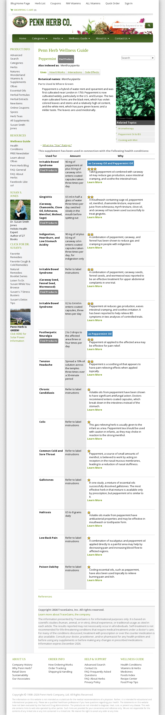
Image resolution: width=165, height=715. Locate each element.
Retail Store (19, 671)
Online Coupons (19, 107)
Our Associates (21, 678)
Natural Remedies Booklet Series (18, 272)
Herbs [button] (58, 38)
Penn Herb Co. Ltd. (49, 21)
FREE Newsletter (19, 153)
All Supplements (19, 120)
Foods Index (128, 675)
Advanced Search (16, 56)
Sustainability (20, 675)
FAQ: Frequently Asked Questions (98, 673)
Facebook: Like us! (19, 183)
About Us (19, 659)
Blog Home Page (20, 3)
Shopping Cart (25, 9)
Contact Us (91, 668)
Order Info (56, 659)
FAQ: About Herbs (16, 175)
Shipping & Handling (60, 671)
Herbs (13, 67)
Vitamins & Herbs (131, 668)
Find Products (66, 59)
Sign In (129, 3)
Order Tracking (57, 668)
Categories (16, 63)
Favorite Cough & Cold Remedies (20, 263)
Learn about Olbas (17, 159)
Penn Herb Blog (19, 165)
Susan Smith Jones (17, 126)
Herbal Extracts (19, 99)
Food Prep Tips (129, 682)
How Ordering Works (60, 664)
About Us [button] (102, 38)
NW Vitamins (73, 3)
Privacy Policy (92, 682)
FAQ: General (18, 169)
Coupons (55, 3)
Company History (22, 664)
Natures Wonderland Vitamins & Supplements (18, 77)
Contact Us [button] (122, 38)
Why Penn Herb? (22, 668)
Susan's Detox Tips (18, 301)
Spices (14, 112)
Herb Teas (16, 116)
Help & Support (96, 659)
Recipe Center (129, 678)
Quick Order (113, 3)
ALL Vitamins (93, 3)
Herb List (40, 3)
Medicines (127, 671)
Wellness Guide (20, 141)
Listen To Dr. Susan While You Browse (20, 284)
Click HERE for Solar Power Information (18, 337)
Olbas (13, 86)
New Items (16, 103)
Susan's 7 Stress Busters (20, 293)
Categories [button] (39, 38)
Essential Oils (18, 90)
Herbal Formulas (20, 95)
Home (22, 38)
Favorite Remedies (16, 255)
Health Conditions (16, 147)
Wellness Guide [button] (79, 38)
